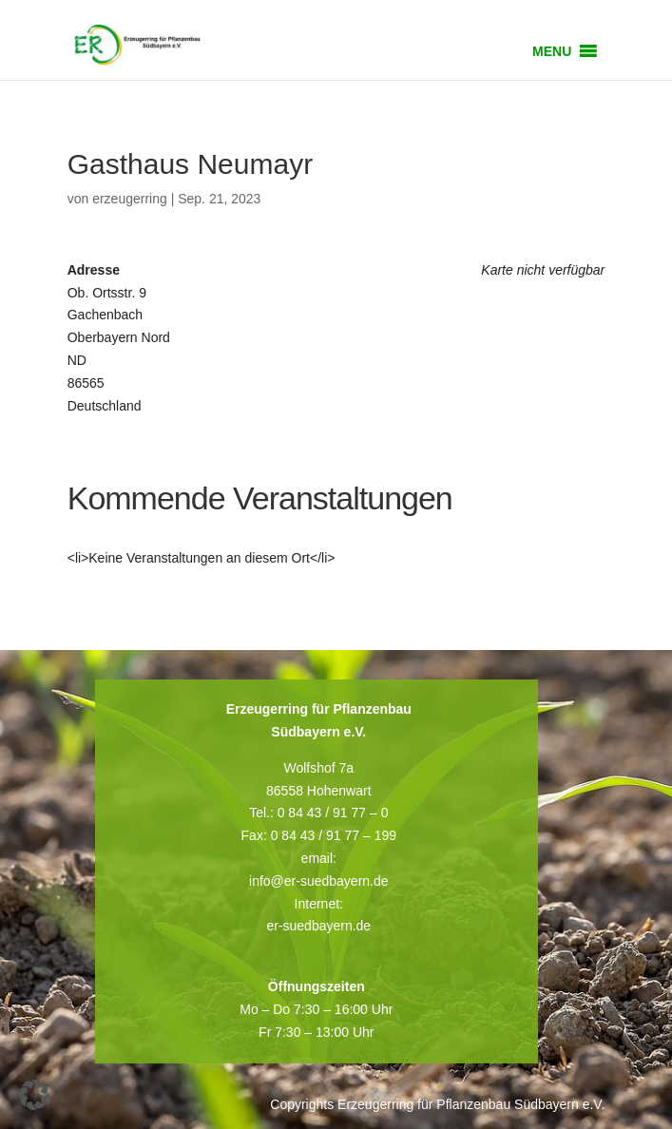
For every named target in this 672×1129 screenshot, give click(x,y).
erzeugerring (129, 198)
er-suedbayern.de (318, 925)
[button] (551, 51)
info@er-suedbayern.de (319, 881)
